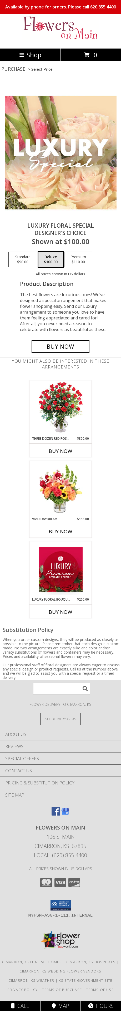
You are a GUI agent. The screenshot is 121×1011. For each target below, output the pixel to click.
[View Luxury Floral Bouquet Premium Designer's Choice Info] (61, 569)
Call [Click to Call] (20, 1005)
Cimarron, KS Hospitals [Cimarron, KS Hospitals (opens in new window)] (91, 962)
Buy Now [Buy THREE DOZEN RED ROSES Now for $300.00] (60, 451)
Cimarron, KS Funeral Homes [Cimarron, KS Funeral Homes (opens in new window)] (32, 962)
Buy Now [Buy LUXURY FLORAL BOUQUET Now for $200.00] (60, 611)
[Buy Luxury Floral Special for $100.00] (60, 346)
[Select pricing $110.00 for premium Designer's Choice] (78, 259)
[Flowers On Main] (60, 40)
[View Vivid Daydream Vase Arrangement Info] (61, 488)
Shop (30, 54)
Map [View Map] (60, 1005)
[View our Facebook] (56, 814)
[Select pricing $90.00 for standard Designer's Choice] (23, 259)
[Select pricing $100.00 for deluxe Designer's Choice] (50, 259)
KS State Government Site (85, 980)
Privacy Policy (22, 989)
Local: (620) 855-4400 (60, 855)
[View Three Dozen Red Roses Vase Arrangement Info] (61, 408)
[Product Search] (61, 688)
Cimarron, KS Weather (31, 980)
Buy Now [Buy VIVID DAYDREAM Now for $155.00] (60, 531)
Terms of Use (100, 989)
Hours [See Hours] (101, 1005)
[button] (61, 905)
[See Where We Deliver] (60, 718)
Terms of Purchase (62, 989)
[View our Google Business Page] (65, 814)
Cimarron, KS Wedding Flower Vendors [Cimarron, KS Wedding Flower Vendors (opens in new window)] (60, 971)
